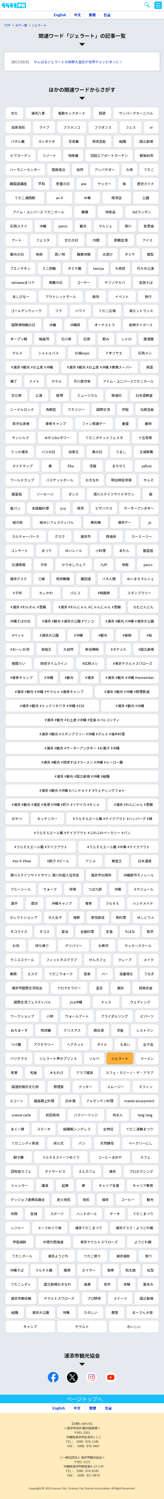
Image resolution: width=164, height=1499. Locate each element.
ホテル (56, 381)
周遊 (102, 113)
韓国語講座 (18, 183)
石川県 (66, 338)
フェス (131, 127)
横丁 (13, 381)
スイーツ (120, 1298)
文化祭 (16, 395)
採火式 (58, 1143)
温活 (99, 987)
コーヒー (128, 1199)
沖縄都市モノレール (138, 875)
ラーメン (147, 1058)
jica (63, 508)
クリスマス (72, 1030)
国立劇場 (146, 141)
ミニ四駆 (49, 268)
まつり (46, 550)
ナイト (34, 381)
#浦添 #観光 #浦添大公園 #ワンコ (68, 621)
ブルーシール (20, 889)
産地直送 (98, 917)
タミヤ (130, 254)
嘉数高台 (58, 169)
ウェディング (140, 1002)
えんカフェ (87, 1171)
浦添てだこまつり (88, 1227)
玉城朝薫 (146, 451)
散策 (114, 1312)
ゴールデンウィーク (26, 310)
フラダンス (102, 127)
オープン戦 (18, 338)
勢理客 (59, 1086)
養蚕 (125, 423)
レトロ (126, 338)
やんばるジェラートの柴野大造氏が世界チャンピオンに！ (78, 61)
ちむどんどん (143, 606)
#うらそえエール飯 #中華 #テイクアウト (118, 846)
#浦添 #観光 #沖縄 (130, 705)
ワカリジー (76, 409)
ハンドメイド (143, 903)
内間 (96, 240)
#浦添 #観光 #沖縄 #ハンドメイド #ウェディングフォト (82, 790)
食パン (15, 508)
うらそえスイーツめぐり (61, 1157)
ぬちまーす (19, 1030)
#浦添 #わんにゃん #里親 (133, 804)
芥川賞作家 (82, 381)
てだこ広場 (107, 310)
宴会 (65, 931)
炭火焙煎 (63, 1199)
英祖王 (46, 649)
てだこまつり (143, 1213)
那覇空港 (121, 240)
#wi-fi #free (21, 860)
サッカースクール (138, 945)
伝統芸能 (147, 409)
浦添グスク (18, 578)
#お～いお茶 (19, 649)
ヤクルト (82, 1326)
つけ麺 (16, 1044)
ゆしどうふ (145, 917)
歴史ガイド (145, 183)
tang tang (145, 1114)
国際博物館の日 (23, 324)
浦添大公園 (40, 1312)
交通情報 (18, 564)
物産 (125, 564)
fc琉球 (120, 268)
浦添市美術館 (21, 1298)
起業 (65, 1185)
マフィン (145, 1086)
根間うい (18, 663)
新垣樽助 (92, 649)
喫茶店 (116, 197)
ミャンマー (19, 1185)
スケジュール (143, 889)
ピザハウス (103, 508)
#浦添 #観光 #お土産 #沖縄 (32, 367)
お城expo (82, 353)
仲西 (14, 1213)
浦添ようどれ (58, 1256)
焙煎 (86, 1199)
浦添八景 (38, 113)
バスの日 (48, 451)
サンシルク (20, 437)
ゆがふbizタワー (57, 437)
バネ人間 (109, 578)
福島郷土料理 (44, 1100)
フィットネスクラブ (61, 959)
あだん (124, 550)
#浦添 (89, 677)
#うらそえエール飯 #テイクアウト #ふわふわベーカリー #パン (82, 832)
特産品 (110, 211)
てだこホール (22, 1256)
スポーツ (57, 1213)
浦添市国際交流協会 (27, 987)
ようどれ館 (142, 1241)
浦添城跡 (123, 1256)
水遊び (107, 254)
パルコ (75, 592)
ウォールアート (77, 1016)
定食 (109, 931)
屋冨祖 (148, 550)
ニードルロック (22, 409)
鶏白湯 (99, 1030)
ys (149, 522)
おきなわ (92, 479)
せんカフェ (97, 959)
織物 (148, 423)
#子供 (17, 592)
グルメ (17, 353)
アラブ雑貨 (84, 1072)
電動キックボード (71, 113)
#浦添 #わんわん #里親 (28, 606)
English (60, 14)
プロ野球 (94, 1298)
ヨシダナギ (46, 141)
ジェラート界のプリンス (58, 1058)
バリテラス (18, 1058)
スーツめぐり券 (50, 1227)
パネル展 (18, 141)
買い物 (60, 254)
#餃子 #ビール (58, 860)
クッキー (85, 1086)
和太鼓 (130, 1270)
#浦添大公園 (49, 635)
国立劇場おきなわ (57, 1284)
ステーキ (44, 1129)
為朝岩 (51, 409)
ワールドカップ (22, 479)
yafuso (147, 465)
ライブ (44, 127)
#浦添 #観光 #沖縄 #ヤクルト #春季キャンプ (49, 691)
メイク (149, 959)
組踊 (122, 141)
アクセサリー (44, 1044)
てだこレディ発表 (25, 1143)
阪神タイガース (141, 324)
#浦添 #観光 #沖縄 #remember (129, 677)
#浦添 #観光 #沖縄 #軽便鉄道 (126, 691)
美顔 (13, 973)
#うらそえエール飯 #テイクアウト (40, 846)
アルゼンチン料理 (99, 1100)
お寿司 (103, 945)
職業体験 (84, 254)
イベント (122, 296)
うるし (121, 451)
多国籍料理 (40, 508)
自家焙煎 (18, 127)
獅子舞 (18, 1157)
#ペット (18, 635)
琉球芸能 (99, 141)
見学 (107, 1284)
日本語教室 (144, 395)
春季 (88, 903)
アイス (147, 240)
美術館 (96, 522)
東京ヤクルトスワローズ (99, 1241)
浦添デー (124, 522)
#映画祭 (104, 592)
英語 (149, 367)
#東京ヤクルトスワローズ (132, 663)
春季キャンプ (55, 423)
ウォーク (50, 889)
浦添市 (85, 536)
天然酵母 (107, 1143)
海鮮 (76, 917)
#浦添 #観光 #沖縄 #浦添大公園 (129, 621)
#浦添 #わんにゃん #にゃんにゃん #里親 (89, 606)
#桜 (149, 635)
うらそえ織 (43, 1270)
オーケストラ (104, 324)
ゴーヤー (83, 282)
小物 (49, 1016)
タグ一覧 (21, 25)
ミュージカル (87, 395)
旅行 (148, 296)
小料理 (100, 550)
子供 (43, 564)
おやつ (17, 818)
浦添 (112, 1171)
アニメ (90, 860)
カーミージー (142, 536)
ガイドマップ (22, 465)
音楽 (87, 973)
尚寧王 (74, 451)
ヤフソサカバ (114, 282)
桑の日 (97, 451)
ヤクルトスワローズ (59, 1298)
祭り (148, 1256)
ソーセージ (45, 494)
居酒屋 (149, 338)
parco (63, 226)
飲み (105, 338)
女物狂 (108, 1129)
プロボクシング (141, 1171)
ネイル (102, 1044)
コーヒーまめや (110, 1157)
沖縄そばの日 (20, 621)
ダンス (73, 494)
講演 (44, 1185)
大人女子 (55, 917)
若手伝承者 (20, 423)
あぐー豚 (17, 1129)
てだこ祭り (92, 1256)
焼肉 (95, 296)
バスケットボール (59, 479)
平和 (41, 183)
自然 (79, 169)
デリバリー (73, 945)
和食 (33, 1072)
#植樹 (126, 635)
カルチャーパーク (25, 536)
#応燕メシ (90, 663)
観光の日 (17, 254)
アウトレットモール (60, 296)
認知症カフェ (21, 1171)
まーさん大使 (142, 1312)
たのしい (91, 1312)
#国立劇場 (146, 649)
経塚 (59, 395)
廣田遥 (86, 578)
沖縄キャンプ (61, 903)
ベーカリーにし (140, 1143)
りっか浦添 (19, 451)
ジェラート (39, 25)
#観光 (102, 635)
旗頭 (67, 1270)
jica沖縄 (76, 1002)
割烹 (150, 931)
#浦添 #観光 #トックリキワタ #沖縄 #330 (52, 705)
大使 (129, 169)
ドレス (106, 1002)
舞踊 (84, 211)
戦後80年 (147, 155)
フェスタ (43, 240)
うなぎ (149, 973)
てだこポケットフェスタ (104, 437)
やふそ (149, 479)
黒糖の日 (56, 282)
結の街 (18, 522)
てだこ (149, 169)
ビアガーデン (20, 155)
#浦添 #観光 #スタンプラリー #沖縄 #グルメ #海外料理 (82, 733)
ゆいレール (73, 550)
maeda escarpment (139, 1100)
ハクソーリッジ (86, 1114)
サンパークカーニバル (136, 113)
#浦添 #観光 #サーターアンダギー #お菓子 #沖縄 (82, 748)
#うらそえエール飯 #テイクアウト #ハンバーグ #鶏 (112, 818)
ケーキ (115, 1213)
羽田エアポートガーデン (109, 155)
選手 (14, 903)
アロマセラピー (69, 987)
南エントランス (141, 310)
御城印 (116, 395)
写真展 (74, 141)
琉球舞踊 (63, 578)
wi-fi (59, 197)
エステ (33, 973)
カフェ (145, 1157)
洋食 (120, 1030)
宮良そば (146, 282)
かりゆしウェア (74, 564)
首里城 (149, 226)
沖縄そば (17, 1270)
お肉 (15, 945)
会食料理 (87, 931)
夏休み (148, 1284)
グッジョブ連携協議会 (27, 1199)
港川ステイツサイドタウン (113, 494)
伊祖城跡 (19, 1241)
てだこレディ (21, 1284)
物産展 (73, 155)
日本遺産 (145, 860)
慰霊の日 (63, 183)
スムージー (115, 1086)
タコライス (18, 931)
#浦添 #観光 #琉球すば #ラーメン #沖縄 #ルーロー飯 (82, 762)
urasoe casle (21, 1114)
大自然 (68, 649)
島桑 (87, 1284)
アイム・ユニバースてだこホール (128, 381)
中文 (77, 14)
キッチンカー (47, 818)
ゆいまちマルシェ (140, 578)
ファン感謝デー (94, 423)
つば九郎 (95, 889)
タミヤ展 (74, 268)
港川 (127, 226)
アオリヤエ (113, 353)
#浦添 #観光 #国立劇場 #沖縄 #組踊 (82, 776)
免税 (39, 254)
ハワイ (80, 310)
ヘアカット (75, 1044)
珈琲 (105, 1199)
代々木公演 (145, 268)
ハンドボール (86, 1213)
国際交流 (103, 409)
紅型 (150, 1270)
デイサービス (55, 1171)
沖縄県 (75, 324)
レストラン (144, 1030)
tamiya (98, 268)
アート (17, 240)
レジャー (17, 1227)
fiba (71, 465)
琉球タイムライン (53, 663)
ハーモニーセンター (25, 169)
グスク (60, 536)
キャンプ (30, 1326)
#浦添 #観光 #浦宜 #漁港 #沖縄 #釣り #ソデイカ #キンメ (56, 804)
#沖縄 (78, 635)
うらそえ (112, 903)
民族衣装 (145, 987)
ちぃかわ (46, 592)
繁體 (92, 14)
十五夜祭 (145, 437)
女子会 (148, 1044)
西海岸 (111, 536)
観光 (83, 226)
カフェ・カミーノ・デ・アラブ (129, 1072)
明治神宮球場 (121, 479)
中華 (87, 197)
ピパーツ (147, 1016)
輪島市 (44, 338)
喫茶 (80, 508)
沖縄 (43, 226)
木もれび (56, 1072)
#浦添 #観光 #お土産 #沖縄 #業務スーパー (99, 367)
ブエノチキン (20, 268)
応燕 (86, 338)
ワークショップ (22, 1016)
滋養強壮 (126, 973)
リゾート (49, 155)
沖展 (52, 324)
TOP (7, 25)
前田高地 (52, 1114)
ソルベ (94, 1058)
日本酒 (70, 1100)
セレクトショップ (23, 917)
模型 (150, 254)
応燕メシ (145, 353)
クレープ (125, 959)
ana (83, 183)
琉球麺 (46, 1030)
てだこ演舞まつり (139, 1129)
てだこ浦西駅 (25, 197)
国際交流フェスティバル (32, 1002)
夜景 (14, 1072)
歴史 (34, 903)
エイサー (89, 1270)
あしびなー (20, 296)
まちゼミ (119, 465)
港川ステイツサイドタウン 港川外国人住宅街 (44, 875)
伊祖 (125, 409)
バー (104, 973)
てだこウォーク (61, 973)
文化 (14, 113)
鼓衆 (110, 1270)
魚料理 (121, 917)
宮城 (33, 1213)
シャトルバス (48, 353)
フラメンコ (71, 127)
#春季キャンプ (21, 677)
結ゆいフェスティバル (57, 522)
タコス (44, 931)
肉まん (118, 1114)
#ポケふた (118, 649)
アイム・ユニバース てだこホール (38, 211)
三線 (41, 578)
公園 (145, 197)
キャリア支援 (109, 1185)
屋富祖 (17, 494)
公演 (38, 395)
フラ (58, 310)
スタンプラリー (139, 592)
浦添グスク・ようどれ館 (134, 1227)
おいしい (134, 1326)
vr (151, 127)
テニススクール (22, 959)
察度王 (117, 860)
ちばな (130, 931)
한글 (107, 14)
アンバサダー (105, 169)
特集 (66, 1312)
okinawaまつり (23, 282)
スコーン (16, 1100)
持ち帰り (42, 945)
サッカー (104, 183)
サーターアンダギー (139, 508)
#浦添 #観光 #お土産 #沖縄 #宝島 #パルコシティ (82, 719)
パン (81, 1143)
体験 (126, 1284)
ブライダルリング (114, 1016)
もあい (125, 1044)
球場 (72, 889)
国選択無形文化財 (25, 1086)
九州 (103, 564)
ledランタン (141, 211)
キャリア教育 (143, 1185)
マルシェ (105, 226)
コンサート (19, 550)
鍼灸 (120, 987)
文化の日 (71, 240)
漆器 (92, 465)
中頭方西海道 (53, 1241)
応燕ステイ (18, 226)
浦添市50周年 (101, 875)
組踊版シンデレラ (77, 1129)
